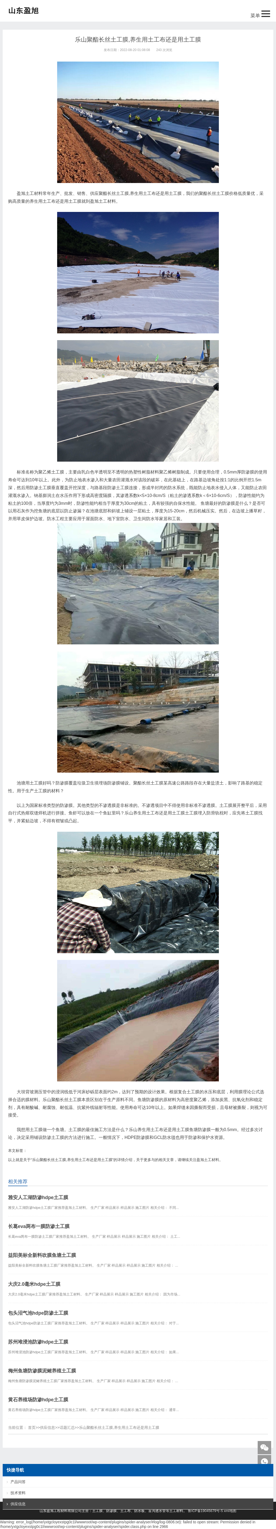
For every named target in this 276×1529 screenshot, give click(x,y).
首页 (32, 1427)
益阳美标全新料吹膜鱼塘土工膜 (42, 1255)
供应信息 (47, 1427)
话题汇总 (67, 1427)
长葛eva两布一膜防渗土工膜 (39, 1226)
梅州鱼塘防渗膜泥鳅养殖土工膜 (42, 1371)
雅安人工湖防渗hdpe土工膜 (38, 1197)
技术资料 (18, 1493)
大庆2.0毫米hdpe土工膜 (34, 1284)
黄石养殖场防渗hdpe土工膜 (38, 1399)
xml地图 (230, 1511)
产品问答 (18, 1482)
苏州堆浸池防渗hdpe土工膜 (38, 1342)
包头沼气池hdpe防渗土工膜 (38, 1313)
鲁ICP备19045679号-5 (205, 1511)
